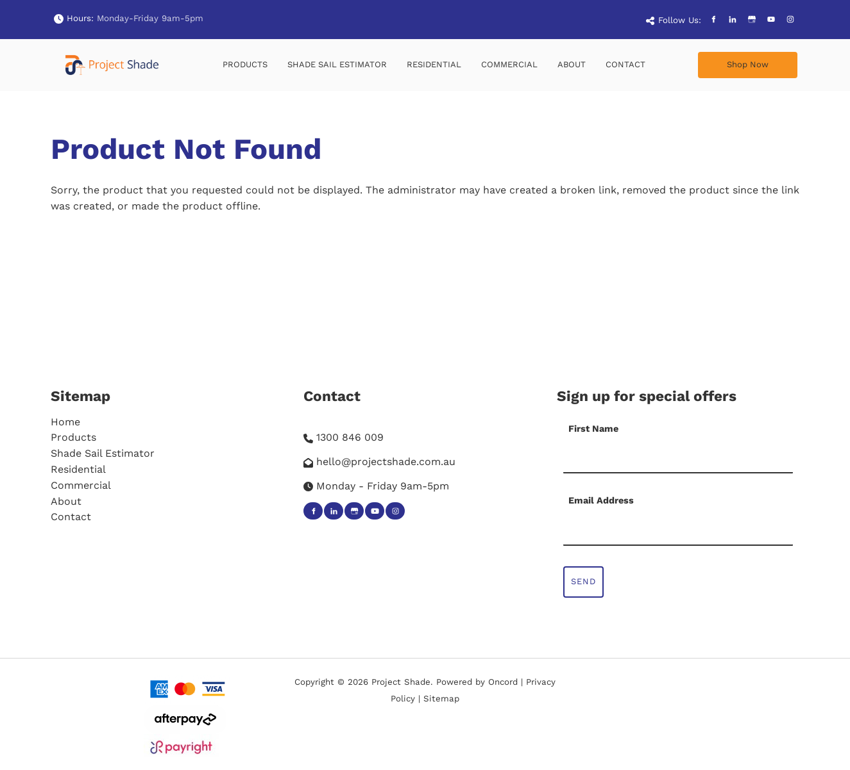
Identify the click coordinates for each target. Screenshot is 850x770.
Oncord (503, 682)
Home (65, 422)
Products (245, 64)
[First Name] (678, 457)
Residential (434, 64)
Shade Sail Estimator (337, 64)
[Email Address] (678, 530)
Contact (625, 64)
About (571, 64)
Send (583, 581)
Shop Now (719, 59)
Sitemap (80, 396)
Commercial (509, 64)
